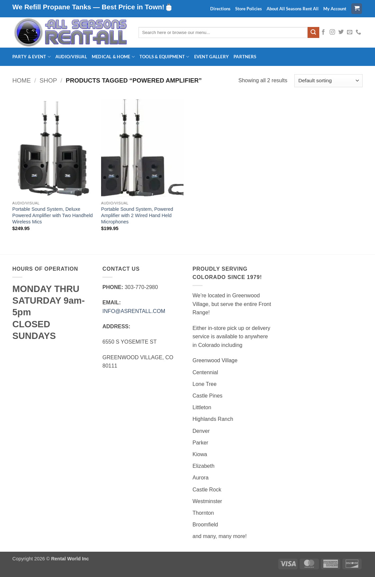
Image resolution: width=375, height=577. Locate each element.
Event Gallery (211, 56)
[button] (356, 8)
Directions (220, 8)
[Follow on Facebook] (323, 32)
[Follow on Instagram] (332, 32)
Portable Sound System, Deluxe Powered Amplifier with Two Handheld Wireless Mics (52, 215)
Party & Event (31, 57)
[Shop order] (328, 80)
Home (21, 80)
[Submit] (313, 32)
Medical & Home (113, 57)
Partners (245, 56)
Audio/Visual (71, 56)
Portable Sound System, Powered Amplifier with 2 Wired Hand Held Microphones (137, 215)
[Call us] (358, 32)
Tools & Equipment (164, 57)
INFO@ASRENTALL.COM (133, 311)
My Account (334, 8)
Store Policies (248, 8)
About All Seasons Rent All (293, 8)
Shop (48, 80)
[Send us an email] (349, 32)
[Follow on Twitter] (341, 32)
